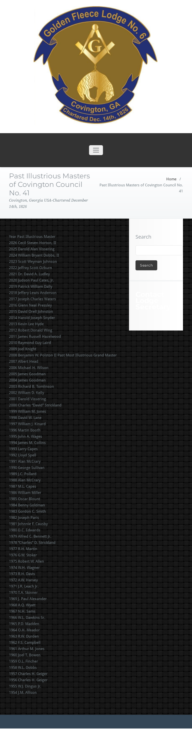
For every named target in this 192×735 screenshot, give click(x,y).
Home (171, 179)
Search (143, 237)
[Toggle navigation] (96, 150)
